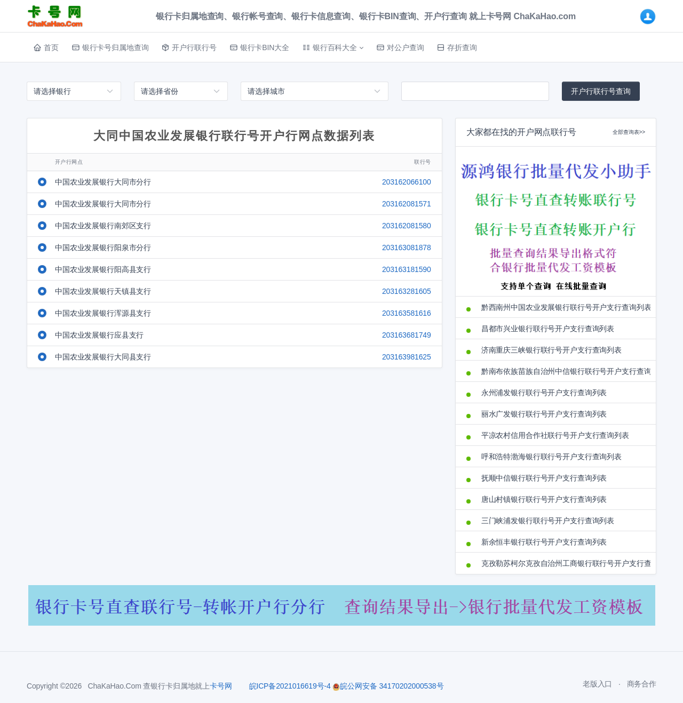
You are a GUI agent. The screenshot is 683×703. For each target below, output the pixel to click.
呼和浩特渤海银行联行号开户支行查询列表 (551, 456)
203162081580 (406, 225)
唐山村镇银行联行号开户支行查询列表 (544, 499)
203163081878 (406, 247)
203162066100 (406, 182)
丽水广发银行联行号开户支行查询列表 (544, 414)
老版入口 (597, 684)
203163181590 (406, 269)
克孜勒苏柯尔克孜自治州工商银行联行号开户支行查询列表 (563, 563)
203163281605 (406, 291)
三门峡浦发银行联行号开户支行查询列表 (547, 520)
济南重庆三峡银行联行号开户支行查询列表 (551, 350)
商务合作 (641, 684)
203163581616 (406, 313)
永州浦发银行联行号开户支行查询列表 (544, 392)
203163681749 (406, 335)
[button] (333, 47)
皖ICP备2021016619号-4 (290, 686)
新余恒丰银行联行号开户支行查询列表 (544, 542)
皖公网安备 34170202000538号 (387, 686)
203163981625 (406, 357)
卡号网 (221, 686)
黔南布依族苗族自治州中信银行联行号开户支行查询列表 (563, 371)
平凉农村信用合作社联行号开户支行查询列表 (555, 435)
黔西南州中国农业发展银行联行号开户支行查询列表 (563, 307)
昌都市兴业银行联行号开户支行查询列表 (547, 328)
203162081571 (406, 203)
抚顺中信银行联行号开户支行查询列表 (544, 478)
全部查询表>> (629, 132)
